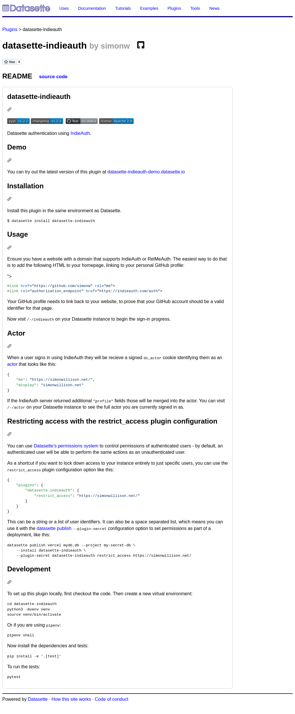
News (214, 8)
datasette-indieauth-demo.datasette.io (146, 171)
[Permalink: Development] (10, 582)
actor (12, 364)
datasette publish (54, 528)
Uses (64, 8)
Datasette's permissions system (66, 445)
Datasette (38, 699)
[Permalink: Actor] (10, 346)
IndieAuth (80, 133)
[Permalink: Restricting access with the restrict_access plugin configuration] (10, 434)
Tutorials (123, 8)
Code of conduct (111, 699)
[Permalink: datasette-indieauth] (10, 110)
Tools (195, 8)
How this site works (71, 699)
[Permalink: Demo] (10, 160)
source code (53, 76)
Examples (149, 8)
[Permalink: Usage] (10, 248)
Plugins (174, 8)
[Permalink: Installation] (10, 199)
